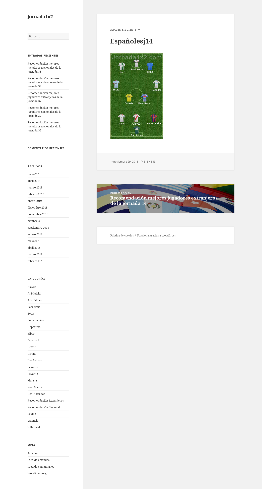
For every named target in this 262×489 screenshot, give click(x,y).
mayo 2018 (34, 241)
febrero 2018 (36, 261)
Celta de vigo (36, 320)
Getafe (32, 347)
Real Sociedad (36, 394)
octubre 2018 (36, 221)
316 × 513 (150, 161)
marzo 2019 (35, 187)
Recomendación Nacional (44, 407)
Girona (32, 354)
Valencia (33, 420)
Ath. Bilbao (34, 300)
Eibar (31, 333)
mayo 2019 (34, 174)
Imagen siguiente (123, 29)
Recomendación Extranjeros (46, 400)
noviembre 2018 (38, 214)
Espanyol (33, 340)
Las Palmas (35, 360)
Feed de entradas (38, 460)
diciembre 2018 (37, 207)
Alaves (32, 287)
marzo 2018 (35, 254)
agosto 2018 (35, 234)
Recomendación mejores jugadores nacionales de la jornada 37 (44, 112)
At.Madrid (34, 293)
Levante (33, 374)
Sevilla (32, 414)
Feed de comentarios (41, 466)
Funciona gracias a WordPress (156, 235)
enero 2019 (35, 201)
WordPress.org (37, 473)
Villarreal (34, 427)
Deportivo (34, 327)
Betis (31, 313)
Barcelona (34, 307)
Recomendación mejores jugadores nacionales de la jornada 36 (44, 126)
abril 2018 (34, 248)
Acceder (33, 453)
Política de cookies (122, 235)
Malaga (32, 380)
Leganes (33, 367)
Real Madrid (35, 387)
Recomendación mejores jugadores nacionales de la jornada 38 (44, 67)
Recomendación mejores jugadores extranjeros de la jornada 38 (45, 82)
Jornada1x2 (40, 16)
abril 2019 (34, 181)
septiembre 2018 (38, 227)
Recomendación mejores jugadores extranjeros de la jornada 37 (45, 97)
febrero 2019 (36, 194)
